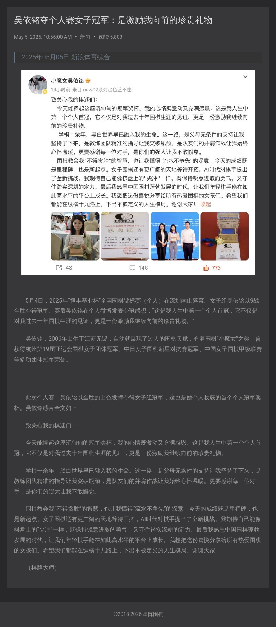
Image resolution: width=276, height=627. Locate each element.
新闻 (85, 37)
